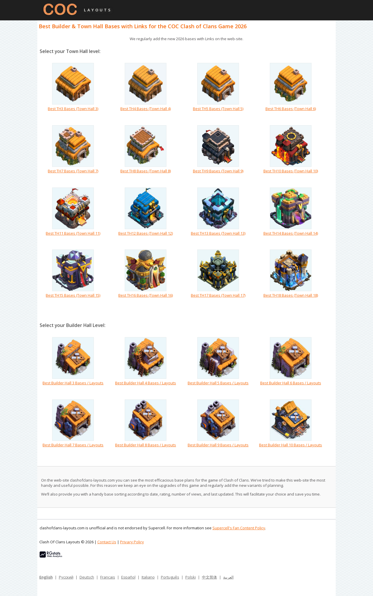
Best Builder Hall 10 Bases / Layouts (290, 445)
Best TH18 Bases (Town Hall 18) (290, 295)
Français (107, 577)
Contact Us (106, 541)
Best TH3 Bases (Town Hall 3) (73, 108)
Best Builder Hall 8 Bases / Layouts (145, 445)
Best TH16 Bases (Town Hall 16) (145, 295)
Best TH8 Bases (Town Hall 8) (145, 171)
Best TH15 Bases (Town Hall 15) (73, 295)
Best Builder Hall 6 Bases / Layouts (290, 382)
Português (170, 577)
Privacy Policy (132, 541)
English (46, 577)
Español (128, 577)
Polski (190, 577)
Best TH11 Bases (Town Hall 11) (73, 233)
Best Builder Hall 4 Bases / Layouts (145, 382)
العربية (228, 577)
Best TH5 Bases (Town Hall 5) (218, 108)
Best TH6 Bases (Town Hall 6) (290, 108)
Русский (66, 577)
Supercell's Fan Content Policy (238, 527)
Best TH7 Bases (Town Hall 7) (73, 171)
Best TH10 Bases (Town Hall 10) (290, 171)
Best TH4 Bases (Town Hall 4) (145, 108)
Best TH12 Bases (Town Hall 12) (145, 233)
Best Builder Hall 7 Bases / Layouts (73, 445)
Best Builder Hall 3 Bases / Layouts (73, 382)
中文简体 (209, 577)
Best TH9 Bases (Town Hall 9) (218, 171)
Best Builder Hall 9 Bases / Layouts (218, 445)
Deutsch (87, 577)
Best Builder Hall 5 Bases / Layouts (218, 382)
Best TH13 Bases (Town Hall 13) (218, 233)
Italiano (148, 577)
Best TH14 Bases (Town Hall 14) (290, 233)
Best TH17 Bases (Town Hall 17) (218, 295)
